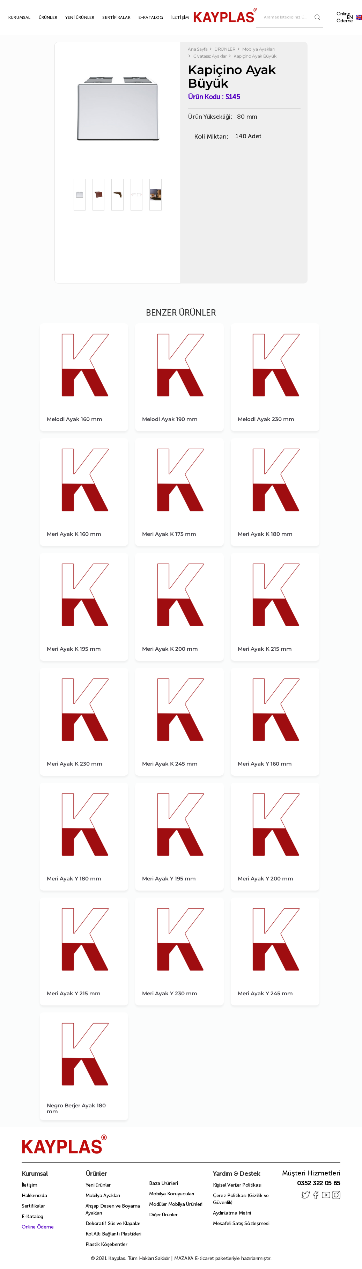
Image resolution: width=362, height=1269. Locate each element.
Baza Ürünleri (163, 1183)
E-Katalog (32, 1216)
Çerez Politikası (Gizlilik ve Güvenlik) (241, 1199)
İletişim (29, 1185)
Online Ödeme (345, 17)
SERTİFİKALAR (108, 17)
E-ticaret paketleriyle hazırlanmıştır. (223, 1258)
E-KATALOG (143, 17)
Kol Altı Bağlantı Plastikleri (113, 1234)
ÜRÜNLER (40, 17)
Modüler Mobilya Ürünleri (175, 1204)
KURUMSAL (11, 17)
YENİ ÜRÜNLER (71, 17)
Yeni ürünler (98, 1185)
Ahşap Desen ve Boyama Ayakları (113, 1209)
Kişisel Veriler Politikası (237, 1185)
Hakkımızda (34, 1195)
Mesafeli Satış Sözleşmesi (241, 1223)
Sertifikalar (33, 1206)
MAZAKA (183, 1258)
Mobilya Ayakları (103, 1195)
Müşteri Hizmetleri (311, 1173)
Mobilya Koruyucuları (171, 1194)
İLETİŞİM (172, 17)
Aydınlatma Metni (232, 1213)
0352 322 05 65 (318, 1183)
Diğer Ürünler (163, 1215)
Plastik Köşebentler (106, 1244)
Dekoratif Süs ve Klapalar (113, 1223)
